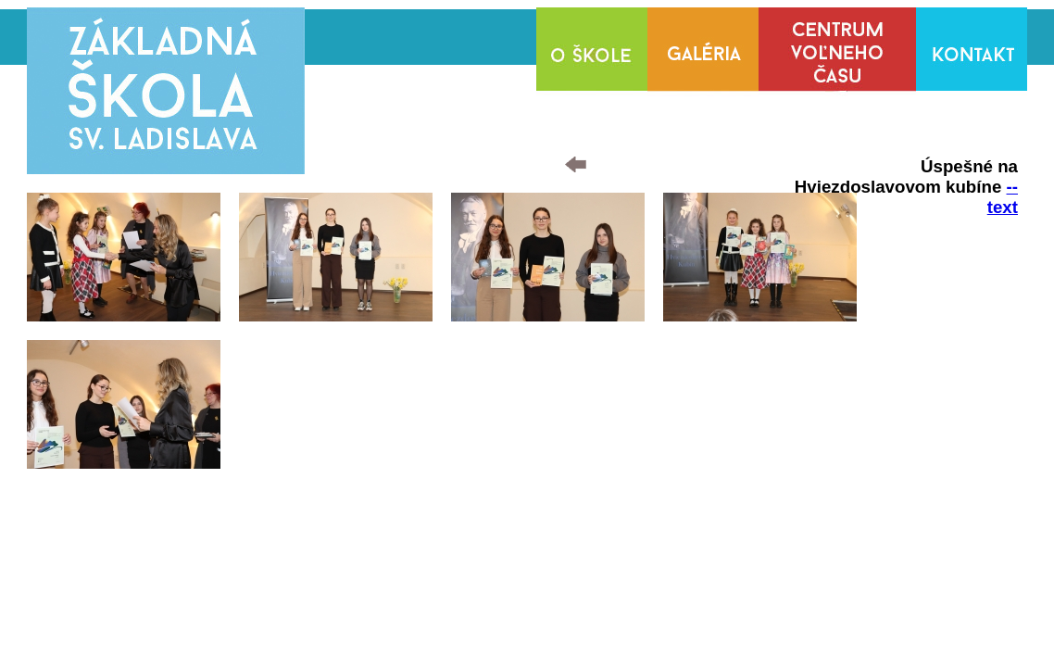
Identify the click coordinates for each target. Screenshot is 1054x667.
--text (1002, 197)
